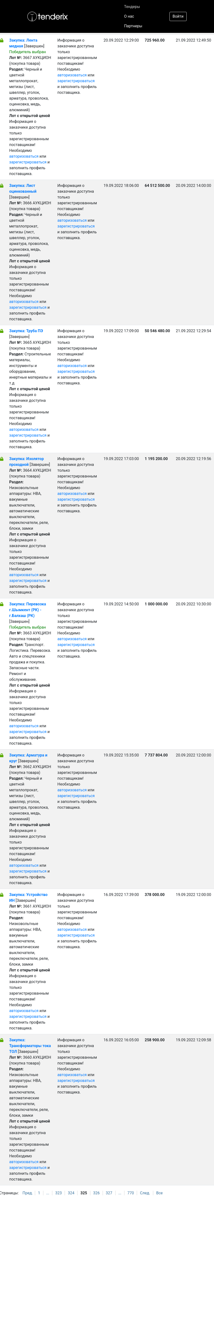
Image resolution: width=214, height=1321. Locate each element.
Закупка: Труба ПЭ (26, 331)
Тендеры (132, 6)
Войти (178, 16)
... (47, 1193)
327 (109, 1193)
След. (145, 1193)
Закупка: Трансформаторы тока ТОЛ (30, 1046)
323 (58, 1193)
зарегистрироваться (27, 162)
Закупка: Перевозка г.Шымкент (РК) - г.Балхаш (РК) (27, 610)
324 (71, 1193)
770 (130, 1193)
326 (96, 1193)
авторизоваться (23, 156)
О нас (129, 16)
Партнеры (133, 26)
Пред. (28, 1193)
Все (159, 1193)
